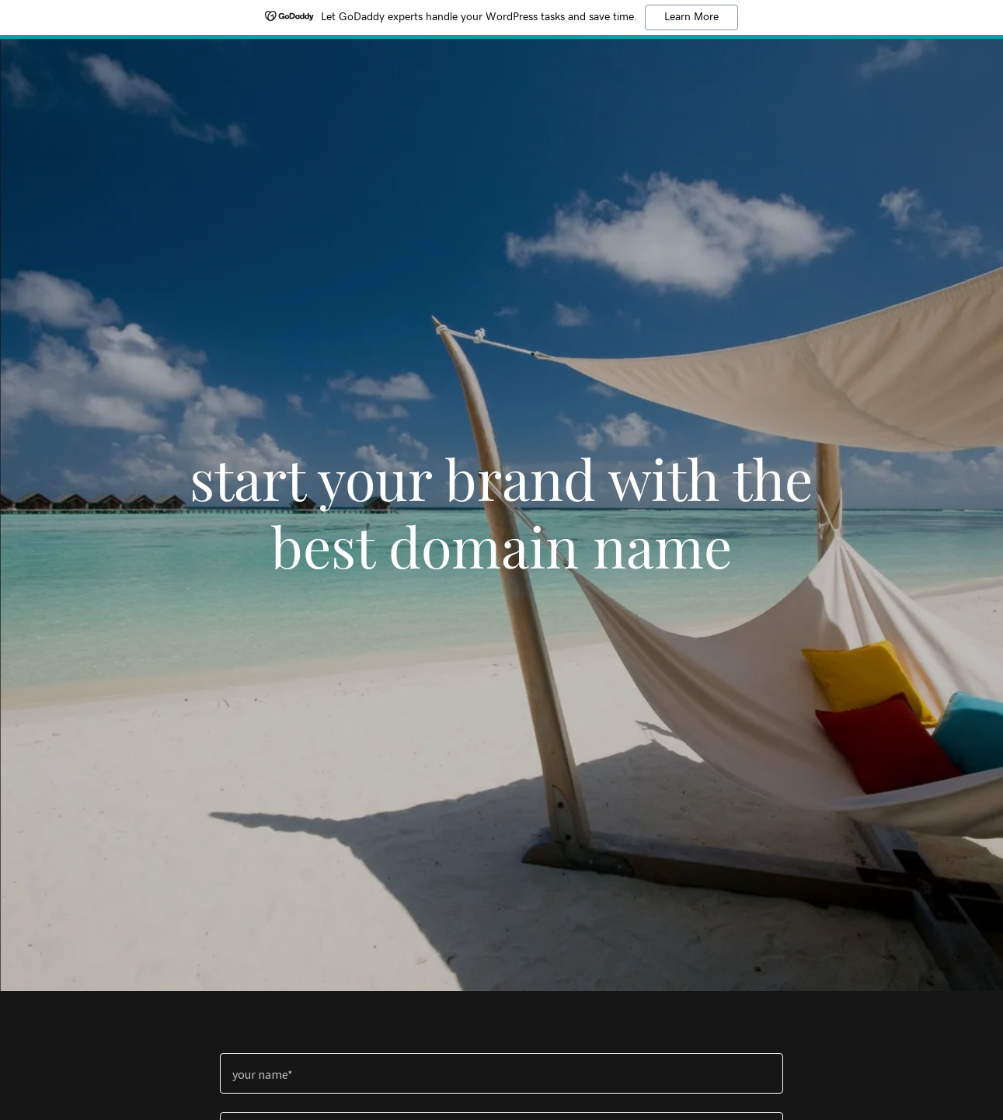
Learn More (691, 17)
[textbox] (501, 1073)
